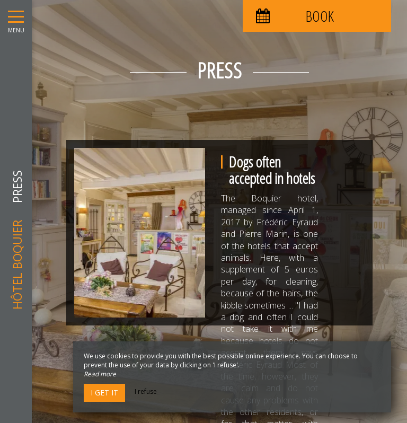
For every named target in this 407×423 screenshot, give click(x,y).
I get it (104, 392)
